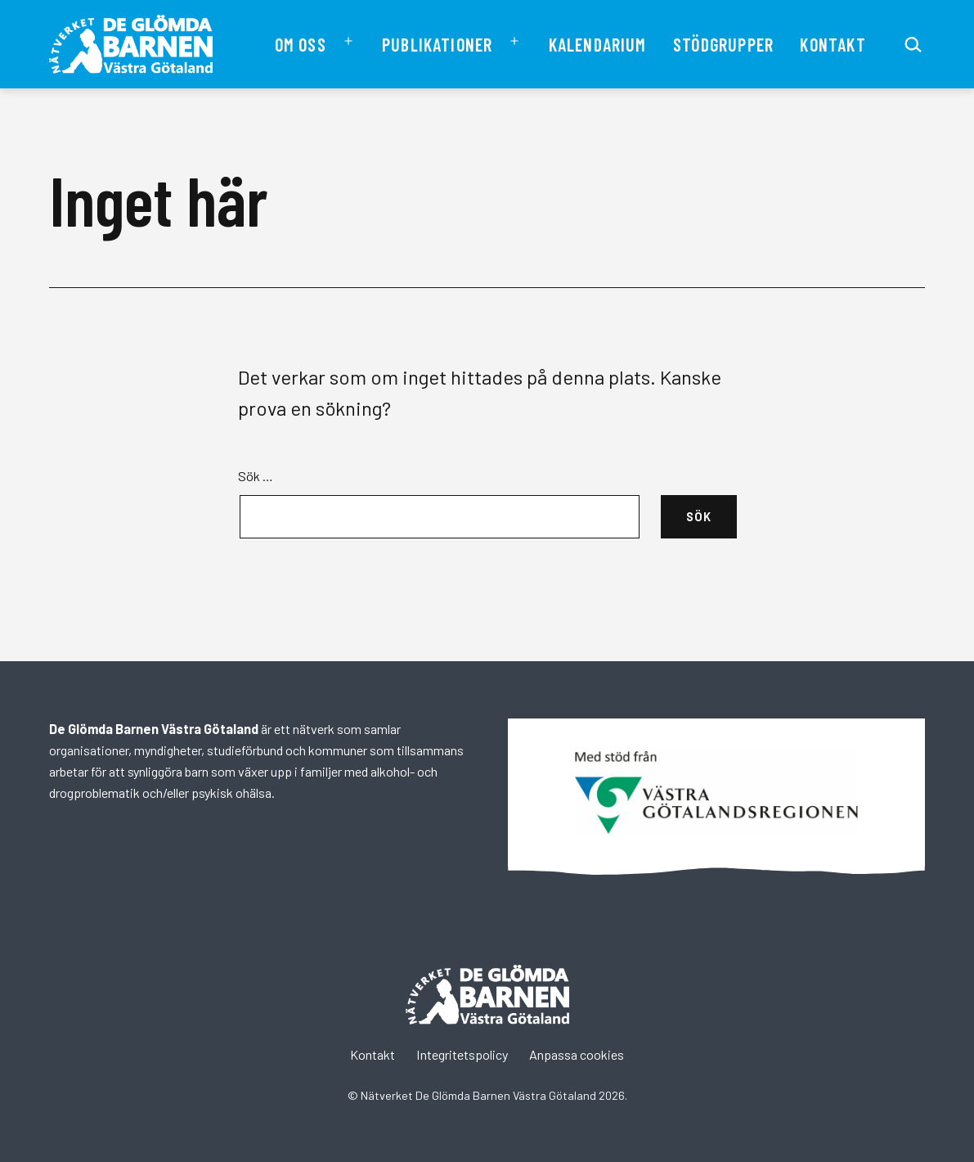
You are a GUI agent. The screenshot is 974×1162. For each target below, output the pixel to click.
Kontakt (832, 44)
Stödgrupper (723, 44)
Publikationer (437, 44)
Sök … (255, 476)
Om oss (300, 44)
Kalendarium (598, 44)
